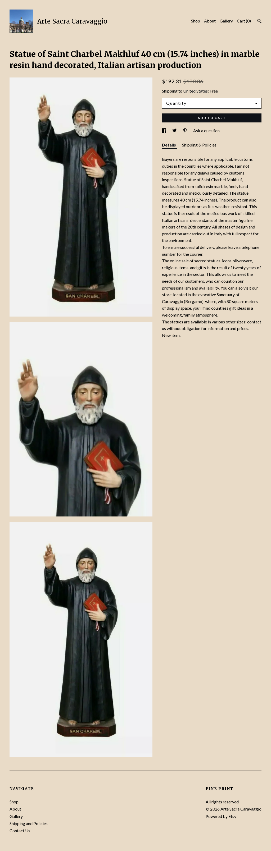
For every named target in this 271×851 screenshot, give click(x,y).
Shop (195, 20)
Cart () (244, 20)
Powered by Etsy (221, 816)
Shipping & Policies (199, 144)
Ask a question (206, 130)
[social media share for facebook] (164, 130)
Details (169, 144)
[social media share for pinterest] (185, 130)
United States (195, 90)
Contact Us (20, 830)
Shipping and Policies (29, 823)
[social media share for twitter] (175, 130)
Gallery (226, 20)
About (210, 20)
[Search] (259, 22)
